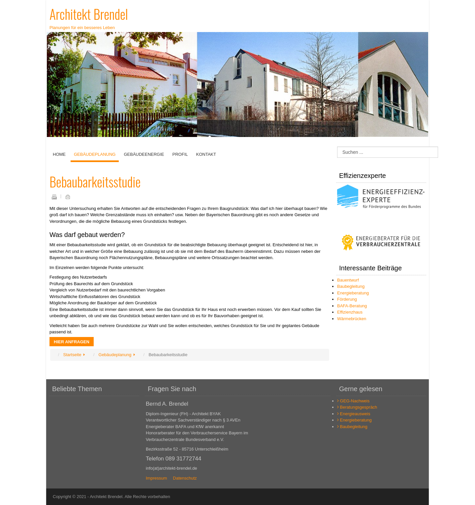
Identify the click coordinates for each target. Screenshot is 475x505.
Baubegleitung (350, 286)
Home (59, 154)
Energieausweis (353, 413)
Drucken (54, 196)
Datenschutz (185, 478)
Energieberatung (353, 292)
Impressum (156, 478)
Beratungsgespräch (357, 407)
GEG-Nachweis (353, 400)
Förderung (347, 299)
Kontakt (206, 154)
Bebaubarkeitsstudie (95, 181)
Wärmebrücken (351, 318)
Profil (180, 154)
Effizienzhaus (350, 312)
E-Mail (67, 196)
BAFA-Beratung (352, 305)
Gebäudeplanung (94, 154)
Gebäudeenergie (144, 154)
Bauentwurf (348, 280)
